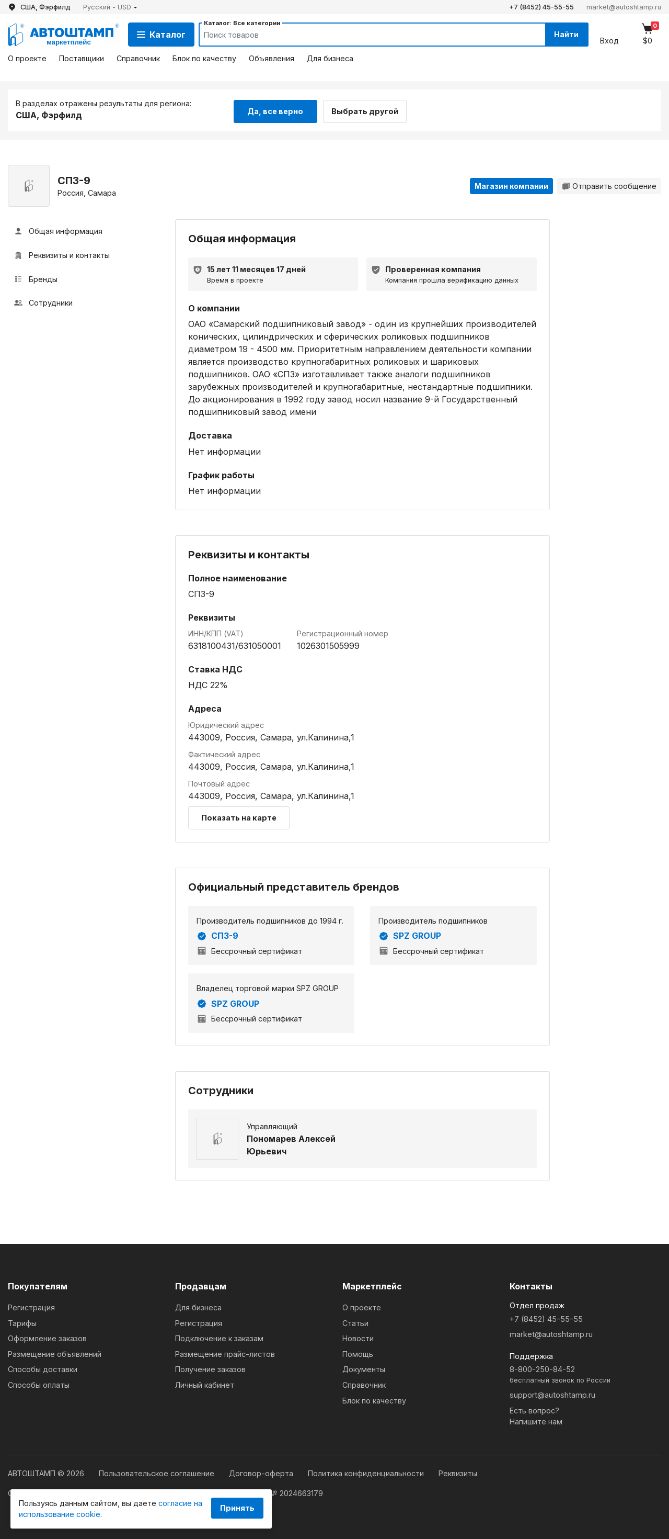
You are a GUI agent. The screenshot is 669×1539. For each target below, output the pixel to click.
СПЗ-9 (217, 934)
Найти (563, 34)
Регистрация (31, 1305)
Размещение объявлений (54, 1352)
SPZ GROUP (409, 934)
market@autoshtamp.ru (623, 7)
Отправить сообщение (609, 184)
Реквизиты (458, 1471)
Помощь (357, 1352)
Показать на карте (238, 816)
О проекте (27, 58)
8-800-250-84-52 (585, 1373)
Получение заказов (210, 1367)
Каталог (161, 34)
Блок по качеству (204, 58)
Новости (358, 1336)
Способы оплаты (39, 1383)
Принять (237, 1507)
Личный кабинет (204, 1383)
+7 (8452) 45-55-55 (541, 7)
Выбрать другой (370, 109)
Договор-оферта (262, 1471)
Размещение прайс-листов (225, 1352)
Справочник (138, 58)
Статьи (355, 1321)
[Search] (361, 35)
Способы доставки (42, 1367)
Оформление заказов (47, 1336)
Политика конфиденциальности (367, 1471)
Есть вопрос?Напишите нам (536, 1415)
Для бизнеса (330, 58)
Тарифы (22, 1321)
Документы (363, 1367)
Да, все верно (275, 109)
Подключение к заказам (219, 1336)
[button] (110, 7)
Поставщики (81, 58)
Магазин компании (511, 184)
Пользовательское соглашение (157, 1471)
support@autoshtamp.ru (552, 1393)
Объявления (271, 58)
